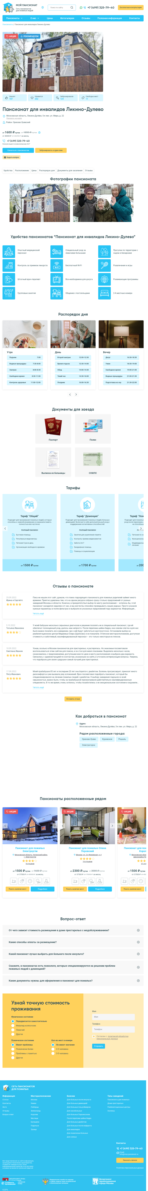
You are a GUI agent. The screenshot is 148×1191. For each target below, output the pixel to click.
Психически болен (24, 1049)
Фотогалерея (67, 18)
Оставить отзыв (73, 699)
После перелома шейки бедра (79, 1118)
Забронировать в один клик (51, 150)
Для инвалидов (73, 1129)
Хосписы (111, 1111)
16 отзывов (87, 862)
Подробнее (42, 889)
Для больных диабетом (76, 1122)
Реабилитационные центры (119, 1107)
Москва (34, 1100)
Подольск (35, 1126)
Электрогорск (88, 745)
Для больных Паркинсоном (78, 1114)
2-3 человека (62, 1049)
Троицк (34, 1129)
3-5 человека (62, 1053)
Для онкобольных (74, 1111)
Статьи (5, 1100)
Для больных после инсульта (79, 1100)
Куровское (107, 739)
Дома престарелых (115, 1103)
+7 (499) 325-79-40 (101, 7)
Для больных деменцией (77, 1103)
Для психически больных (77, 1133)
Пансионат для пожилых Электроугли (30, 849)
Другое (19, 1034)
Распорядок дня (47, 170)
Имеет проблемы (24, 1045)
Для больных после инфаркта (79, 1126)
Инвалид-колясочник (26, 1025)
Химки (33, 1103)
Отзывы (86, 18)
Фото (5, 1107)
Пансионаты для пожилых (118, 1100)
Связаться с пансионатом (18, 150)
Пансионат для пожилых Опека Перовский (87, 849)
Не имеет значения (65, 1045)
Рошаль (122, 739)
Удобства (8, 170)
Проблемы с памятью (26, 1053)
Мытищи (34, 1118)
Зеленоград (35, 1111)
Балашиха (35, 1122)
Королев (34, 1114)
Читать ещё (38, 613)
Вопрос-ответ (8, 1114)
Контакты (134, 18)
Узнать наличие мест (17, 889)
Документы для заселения (69, 170)
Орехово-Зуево (89, 739)
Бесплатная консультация (131, 7)
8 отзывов (30, 864)
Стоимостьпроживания (8, 1183)
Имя (94, 1011)
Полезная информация (109, 18)
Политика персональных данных (130, 1168)
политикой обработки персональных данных (112, 1037)
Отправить (98, 1046)
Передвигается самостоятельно (31, 1021)
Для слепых (72, 1137)
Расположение (22, 170)
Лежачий (20, 1030)
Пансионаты (12, 18)
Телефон (96, 1024)
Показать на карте (14, 118)
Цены (50, 18)
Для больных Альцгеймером (79, 1107)
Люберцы (35, 1107)
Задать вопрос (13, 157)
